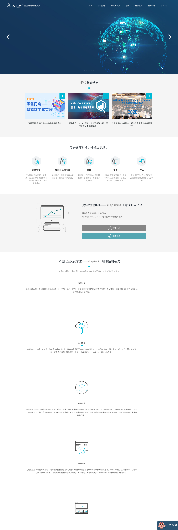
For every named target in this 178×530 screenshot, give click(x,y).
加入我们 (119, 513)
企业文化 (119, 497)
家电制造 (107, 507)
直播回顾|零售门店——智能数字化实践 (44, 123)
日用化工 (107, 497)
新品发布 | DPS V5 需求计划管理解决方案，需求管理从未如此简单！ (88, 124)
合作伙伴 (138, 6)
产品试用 (75, 504)
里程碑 (118, 507)
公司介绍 (151, 6)
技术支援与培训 (93, 500)
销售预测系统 (76, 497)
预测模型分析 (92, 497)
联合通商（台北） (147, 489)
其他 (105, 510)
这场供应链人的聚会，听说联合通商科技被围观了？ (132, 124)
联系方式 (131, 494)
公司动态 (63, 497)
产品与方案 (115, 6)
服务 (128, 6)
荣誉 (117, 510)
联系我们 (164, 6)
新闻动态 (101, 6)
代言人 (118, 500)
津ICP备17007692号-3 (148, 525)
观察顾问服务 (92, 504)
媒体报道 (63, 494)
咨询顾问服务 (92, 494)
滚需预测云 (144, 494)
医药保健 (107, 500)
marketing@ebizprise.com (110, 469)
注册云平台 (131, 441)
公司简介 (119, 494)
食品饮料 (107, 494)
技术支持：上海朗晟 (98, 525)
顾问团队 (119, 504)
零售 (105, 504)
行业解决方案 (76, 500)
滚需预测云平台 (77, 494)
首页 (91, 6)
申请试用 (122, 448)
